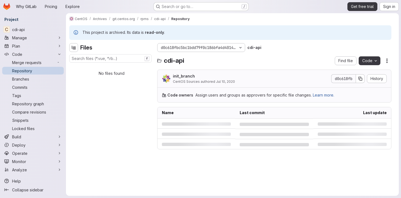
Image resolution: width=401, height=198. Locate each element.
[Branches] (33, 79)
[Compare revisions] (33, 112)
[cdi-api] (33, 29)
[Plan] (33, 46)
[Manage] (33, 38)
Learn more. (323, 95)
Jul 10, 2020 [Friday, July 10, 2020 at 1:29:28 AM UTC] (225, 81)
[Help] (33, 181)
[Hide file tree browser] (73, 47)
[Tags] (33, 95)
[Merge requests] (33, 62)
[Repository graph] (33, 104)
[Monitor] (33, 161)
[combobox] (110, 58)
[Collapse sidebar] (33, 190)
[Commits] (33, 87)
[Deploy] (33, 145)
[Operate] (33, 153)
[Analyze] (33, 170)
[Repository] (33, 71)
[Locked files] (33, 128)
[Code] (33, 54)
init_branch (184, 76)
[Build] (33, 137)
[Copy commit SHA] (360, 78)
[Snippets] (33, 120)
